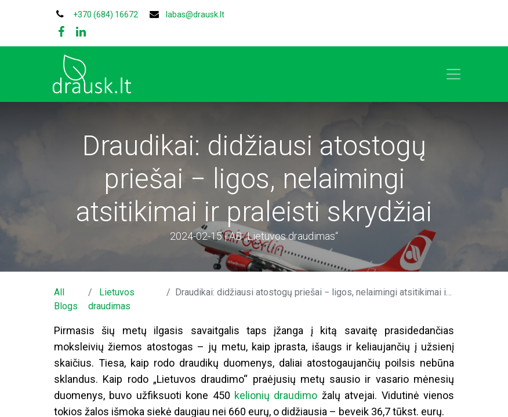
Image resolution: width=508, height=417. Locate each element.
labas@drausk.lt (195, 14)
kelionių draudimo (275, 395)
